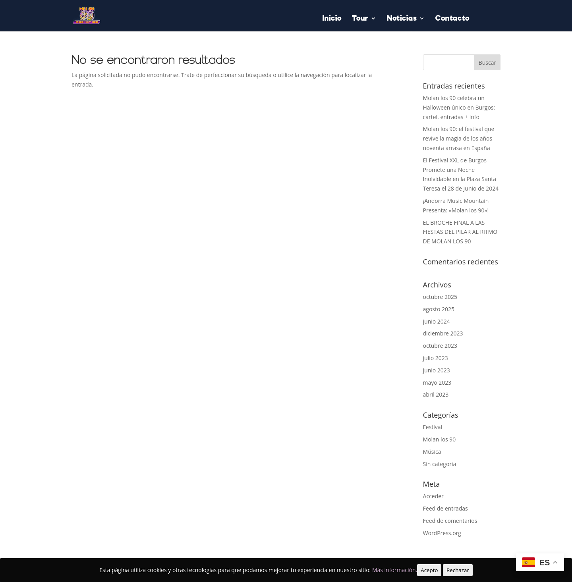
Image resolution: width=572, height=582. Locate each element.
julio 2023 (435, 358)
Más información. (394, 570)
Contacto (452, 19)
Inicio (332, 19)
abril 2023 (436, 394)
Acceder (433, 496)
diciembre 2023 (443, 333)
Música (432, 451)
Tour (360, 19)
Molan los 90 (439, 439)
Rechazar (457, 570)
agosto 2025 (439, 309)
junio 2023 (436, 370)
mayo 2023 (437, 382)
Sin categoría (439, 464)
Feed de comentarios (450, 520)
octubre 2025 (440, 297)
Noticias (402, 19)
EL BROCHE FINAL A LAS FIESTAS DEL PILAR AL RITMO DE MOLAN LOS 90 (460, 232)
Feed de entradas (445, 508)
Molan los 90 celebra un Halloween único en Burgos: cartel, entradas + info (459, 107)
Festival (433, 427)
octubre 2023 (440, 345)
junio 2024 (436, 321)
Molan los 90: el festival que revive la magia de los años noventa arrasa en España (459, 138)
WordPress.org (442, 533)
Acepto (429, 570)
